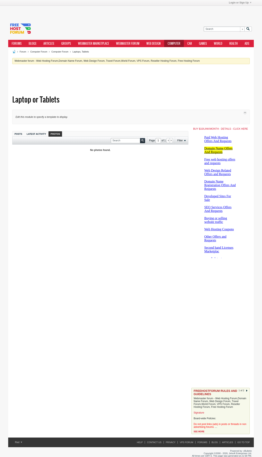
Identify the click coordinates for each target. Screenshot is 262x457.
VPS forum (186, 442)
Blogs (32, 43)
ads (247, 43)
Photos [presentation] (55, 134)
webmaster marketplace (93, 43)
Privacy (170, 442)
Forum (23, 51)
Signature (199, 412)
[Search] (224, 29)
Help (140, 442)
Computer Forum (38, 51)
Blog (215, 442)
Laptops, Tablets (80, 51)
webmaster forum (127, 43)
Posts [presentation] (18, 134)
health (233, 43)
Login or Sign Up (240, 2)
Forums (17, 43)
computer (174, 43)
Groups (66, 43)
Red (18, 442)
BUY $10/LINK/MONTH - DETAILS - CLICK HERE (220, 128)
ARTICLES (48, 43)
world (218, 43)
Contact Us (154, 442)
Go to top (243, 442)
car (189, 43)
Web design (153, 43)
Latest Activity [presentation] (36, 134)
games (203, 43)
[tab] (18, 134)
